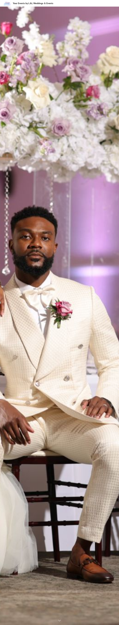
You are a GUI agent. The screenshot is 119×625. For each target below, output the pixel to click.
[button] (59, 621)
